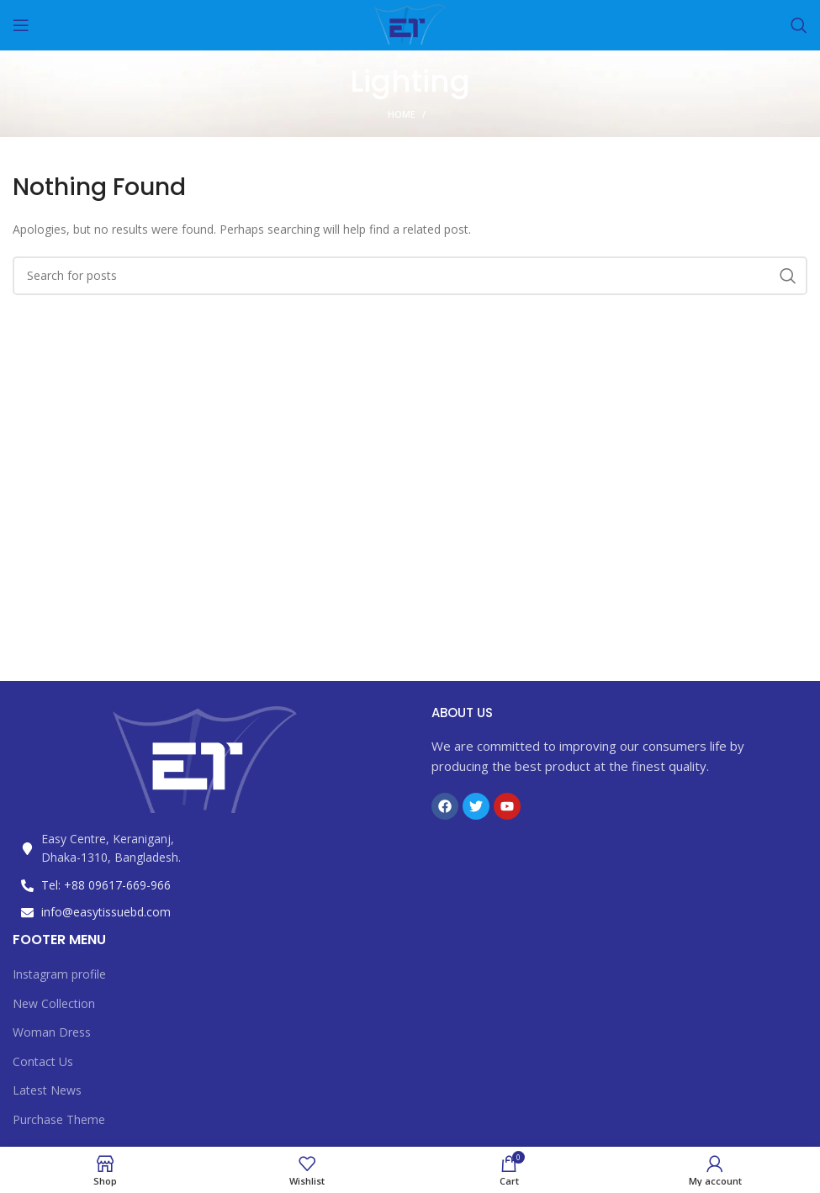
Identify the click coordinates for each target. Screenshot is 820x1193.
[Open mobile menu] (21, 25)
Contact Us (43, 1061)
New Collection (54, 1003)
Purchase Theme (59, 1119)
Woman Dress (52, 1032)
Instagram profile (59, 974)
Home (401, 114)
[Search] (799, 25)
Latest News (47, 1090)
